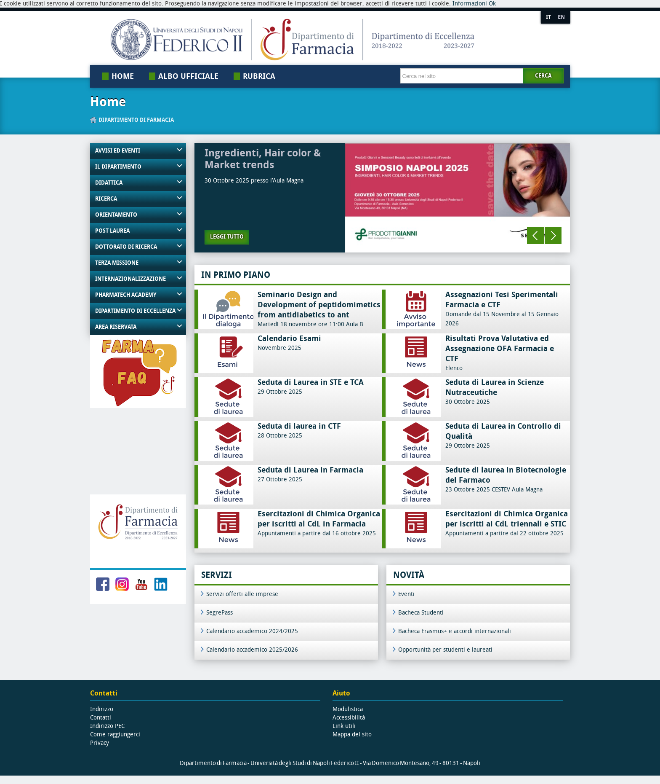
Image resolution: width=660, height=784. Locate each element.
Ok (492, 3)
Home (123, 76)
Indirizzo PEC (107, 726)
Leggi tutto (227, 237)
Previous (535, 235)
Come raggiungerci (115, 734)
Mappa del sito (352, 734)
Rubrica (259, 76)
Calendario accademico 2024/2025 (252, 631)
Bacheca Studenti (421, 612)
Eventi (406, 594)
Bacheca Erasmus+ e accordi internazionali (454, 631)
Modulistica (348, 709)
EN (561, 17)
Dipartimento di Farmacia (136, 120)
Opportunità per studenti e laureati (445, 649)
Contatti (100, 717)
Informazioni (469, 3)
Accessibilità (349, 717)
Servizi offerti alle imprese (242, 594)
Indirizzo (101, 709)
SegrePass (219, 612)
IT (548, 17)
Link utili (344, 726)
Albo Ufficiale (188, 76)
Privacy (99, 742)
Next (553, 235)
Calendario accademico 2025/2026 (252, 649)
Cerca (543, 75)
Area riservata (115, 327)
